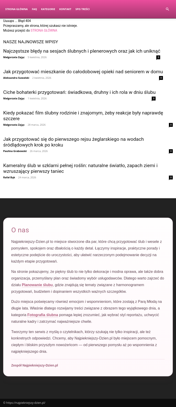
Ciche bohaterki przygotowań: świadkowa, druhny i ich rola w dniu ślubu (79, 92)
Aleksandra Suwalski (16, 77)
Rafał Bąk (9, 177)
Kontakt (65, 9)
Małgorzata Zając (14, 57)
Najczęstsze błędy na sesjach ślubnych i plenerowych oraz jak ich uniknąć (81, 51)
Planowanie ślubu (37, 285)
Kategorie (48, 9)
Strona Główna (16, 9)
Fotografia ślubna (42, 315)
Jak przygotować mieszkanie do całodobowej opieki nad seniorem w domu (83, 71)
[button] (167, 9)
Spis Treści (82, 9)
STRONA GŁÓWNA (44, 30)
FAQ (34, 9)
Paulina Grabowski (15, 151)
